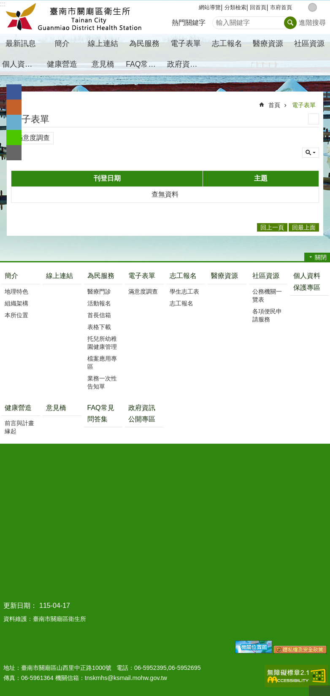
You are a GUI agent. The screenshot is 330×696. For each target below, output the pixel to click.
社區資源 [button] (309, 43)
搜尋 (219, 20)
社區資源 (265, 275)
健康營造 (18, 407)
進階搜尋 (312, 22)
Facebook (14, 92)
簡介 (11, 275)
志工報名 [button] (227, 43)
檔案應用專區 (102, 362)
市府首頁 (281, 7)
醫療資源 (268, 43)
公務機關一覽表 (267, 295)
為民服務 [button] (144, 43)
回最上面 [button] (304, 227)
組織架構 (16, 303)
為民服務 (100, 275)
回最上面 (319, 690)
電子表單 (304, 105)
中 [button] (312, 7)
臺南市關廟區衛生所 (74, 17)
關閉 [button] (321, 257)
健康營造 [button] (62, 64)
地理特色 (16, 291)
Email (14, 152)
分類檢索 (235, 7)
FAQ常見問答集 (145, 64)
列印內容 (313, 118)
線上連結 (103, 43)
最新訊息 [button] (20, 43)
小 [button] (303, 7)
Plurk (14, 107)
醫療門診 (99, 291)
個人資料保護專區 (21, 64)
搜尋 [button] (290, 22)
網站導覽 (210, 7)
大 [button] (321, 7)
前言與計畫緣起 (19, 427)
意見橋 (103, 64)
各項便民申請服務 (267, 315)
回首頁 (258, 7)
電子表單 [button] (185, 43)
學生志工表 (184, 291)
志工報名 (183, 275)
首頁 (274, 105)
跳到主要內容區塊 (4, 4)
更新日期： (20, 605)
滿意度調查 (33, 137)
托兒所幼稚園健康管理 (102, 342)
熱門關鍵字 (189, 22)
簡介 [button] (62, 43)
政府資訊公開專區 (186, 64)
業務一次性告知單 (102, 382)
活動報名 (99, 303)
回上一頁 (272, 227)
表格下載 (99, 327)
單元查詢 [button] (310, 153)
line (14, 137)
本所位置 (16, 315)
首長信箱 (99, 315)
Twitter (14, 122)
